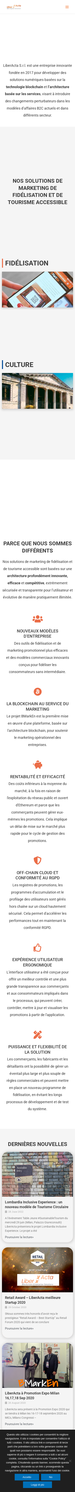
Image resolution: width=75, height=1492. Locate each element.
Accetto (27, 1477)
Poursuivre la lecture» (19, 1237)
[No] (70, 1461)
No (50, 1477)
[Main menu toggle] (67, 7)
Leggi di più (37, 1484)
